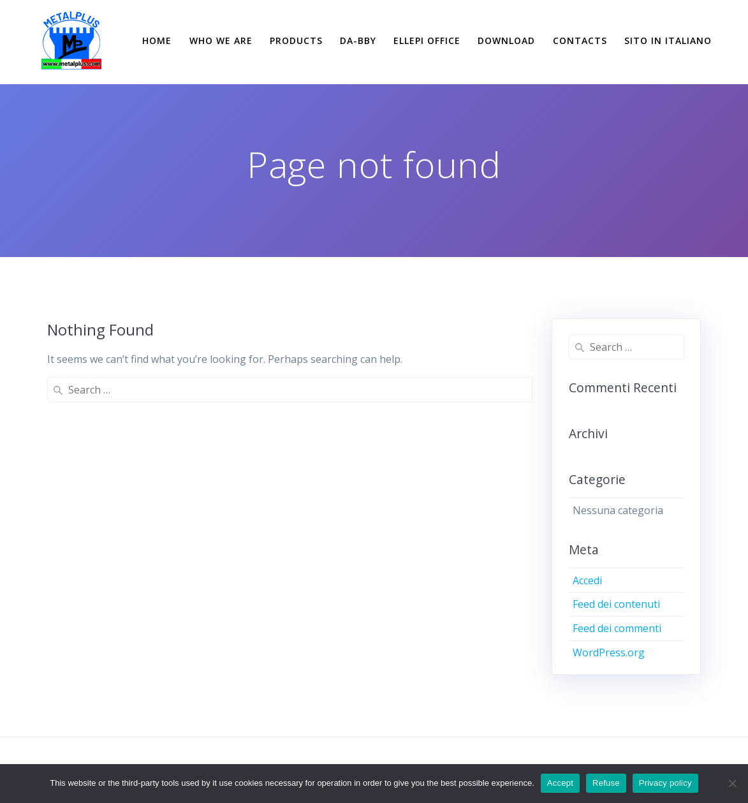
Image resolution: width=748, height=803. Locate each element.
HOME (157, 40)
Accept (560, 783)
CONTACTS (580, 40)
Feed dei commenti (617, 628)
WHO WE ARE (221, 40)
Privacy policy (665, 783)
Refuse (606, 783)
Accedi (587, 580)
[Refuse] (732, 783)
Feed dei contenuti (616, 604)
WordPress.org (609, 652)
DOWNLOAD (506, 40)
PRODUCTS (296, 40)
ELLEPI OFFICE (426, 40)
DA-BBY (358, 40)
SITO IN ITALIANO (668, 40)
